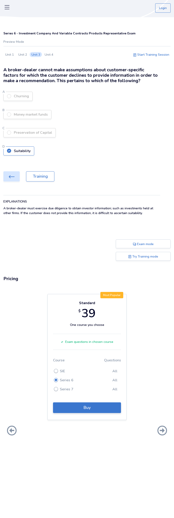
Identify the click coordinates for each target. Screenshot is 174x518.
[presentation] (12, 431)
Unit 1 (9, 55)
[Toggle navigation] (7, 8)
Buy (87, 407)
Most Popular (112, 295)
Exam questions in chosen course (87, 342)
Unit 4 (49, 55)
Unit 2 (22, 55)
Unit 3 (35, 55)
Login (163, 8)
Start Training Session (151, 55)
